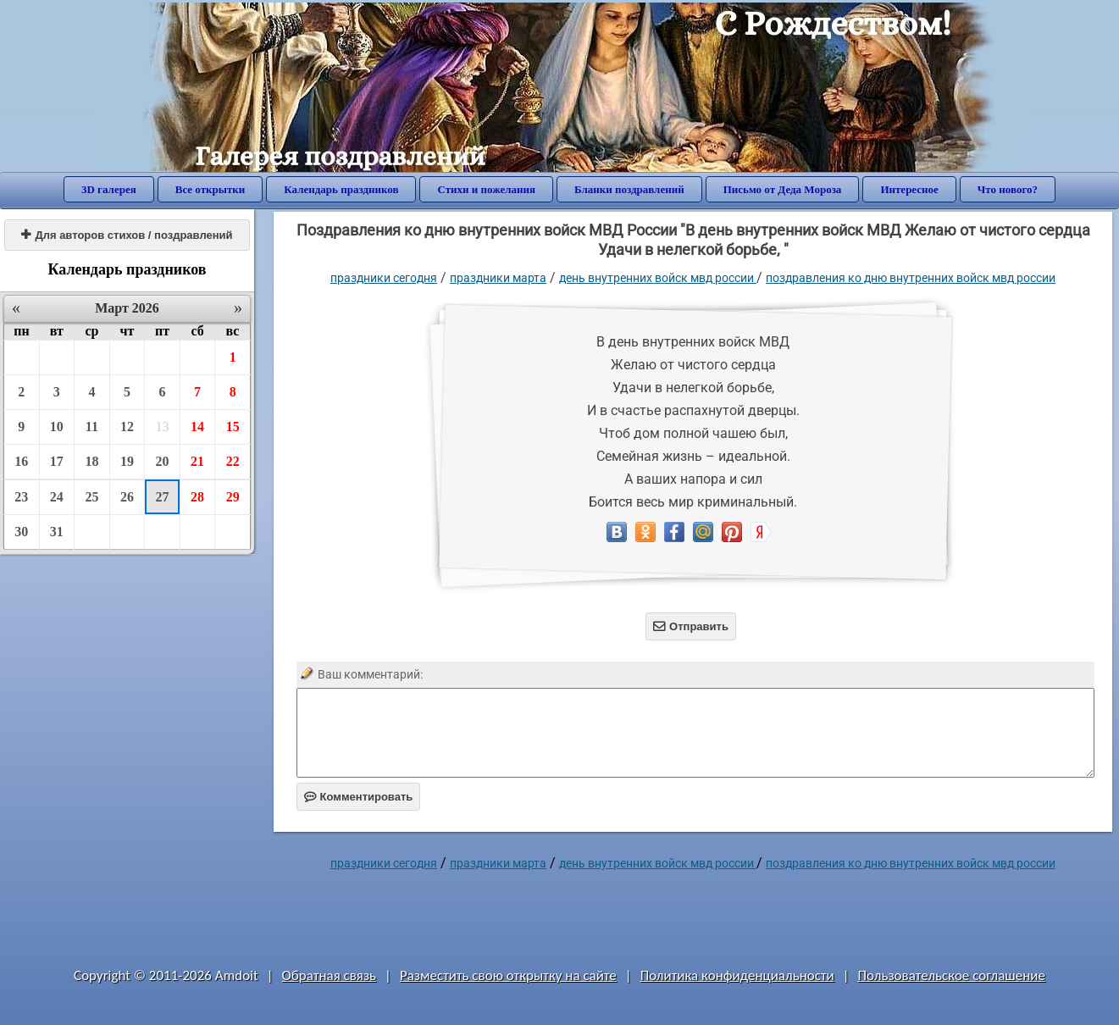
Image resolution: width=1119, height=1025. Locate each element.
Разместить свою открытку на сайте (508, 975)
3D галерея (108, 189)
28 (197, 497)
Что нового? (1008, 189)
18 (91, 461)
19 (127, 461)
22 (233, 461)
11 (92, 426)
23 (21, 497)
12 (127, 426)
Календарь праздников (341, 189)
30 (21, 531)
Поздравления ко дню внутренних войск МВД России (910, 278)
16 (21, 461)
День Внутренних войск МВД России (657, 278)
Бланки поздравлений (629, 189)
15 (233, 426)
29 (233, 497)
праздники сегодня (383, 278)
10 (57, 426)
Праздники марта (498, 278)
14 (197, 426)
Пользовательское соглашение (951, 975)
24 (57, 497)
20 (162, 461)
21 (197, 461)
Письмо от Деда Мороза (782, 189)
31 (57, 531)
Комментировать (358, 796)
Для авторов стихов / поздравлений (126, 235)
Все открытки (210, 189)
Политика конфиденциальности (737, 975)
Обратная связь (329, 975)
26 (127, 497)
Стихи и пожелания (486, 189)
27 (162, 497)
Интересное (909, 189)
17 (57, 461)
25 (91, 497)
